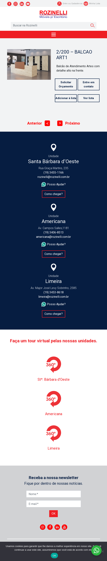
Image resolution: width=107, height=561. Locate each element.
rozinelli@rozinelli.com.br (54, 177)
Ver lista (88, 98)
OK (54, 555)
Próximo (68, 123)
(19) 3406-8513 (54, 232)
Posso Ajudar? (53, 184)
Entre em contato (88, 84)
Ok (53, 513)
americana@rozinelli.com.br (53, 237)
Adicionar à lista (65, 98)
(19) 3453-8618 (54, 292)
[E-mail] (53, 503)
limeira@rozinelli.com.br (53, 296)
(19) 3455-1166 (54, 172)
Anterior (38, 123)
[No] (102, 551)
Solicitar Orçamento (66, 84)
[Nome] (53, 494)
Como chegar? (53, 194)
